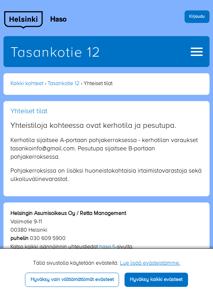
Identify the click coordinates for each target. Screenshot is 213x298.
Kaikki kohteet (26, 83)
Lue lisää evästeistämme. (150, 263)
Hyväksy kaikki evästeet (156, 279)
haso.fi (107, 247)
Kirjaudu (197, 16)
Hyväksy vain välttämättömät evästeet (72, 279)
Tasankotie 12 (55, 53)
